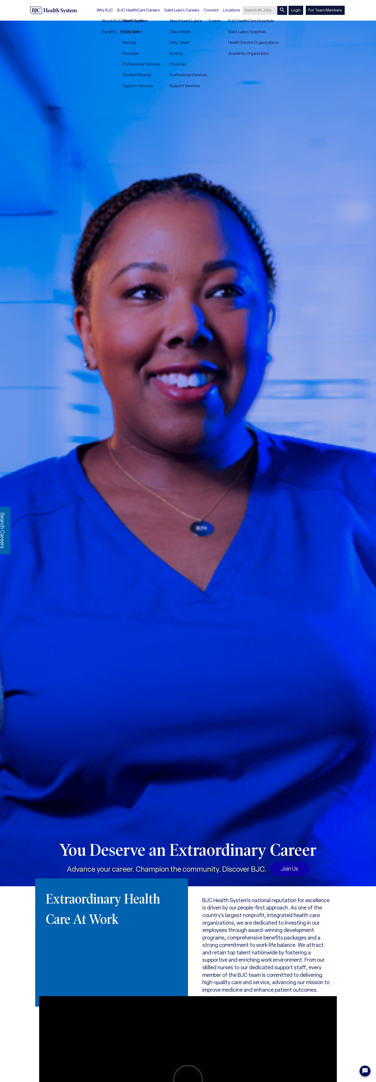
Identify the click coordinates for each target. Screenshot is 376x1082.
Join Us (289, 869)
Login (296, 10)
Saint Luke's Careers (181, 10)
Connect (211, 10)
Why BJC (105, 10)
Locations (231, 10)
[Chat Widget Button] (365, 1071)
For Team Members (325, 10)
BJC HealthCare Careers (138, 10)
